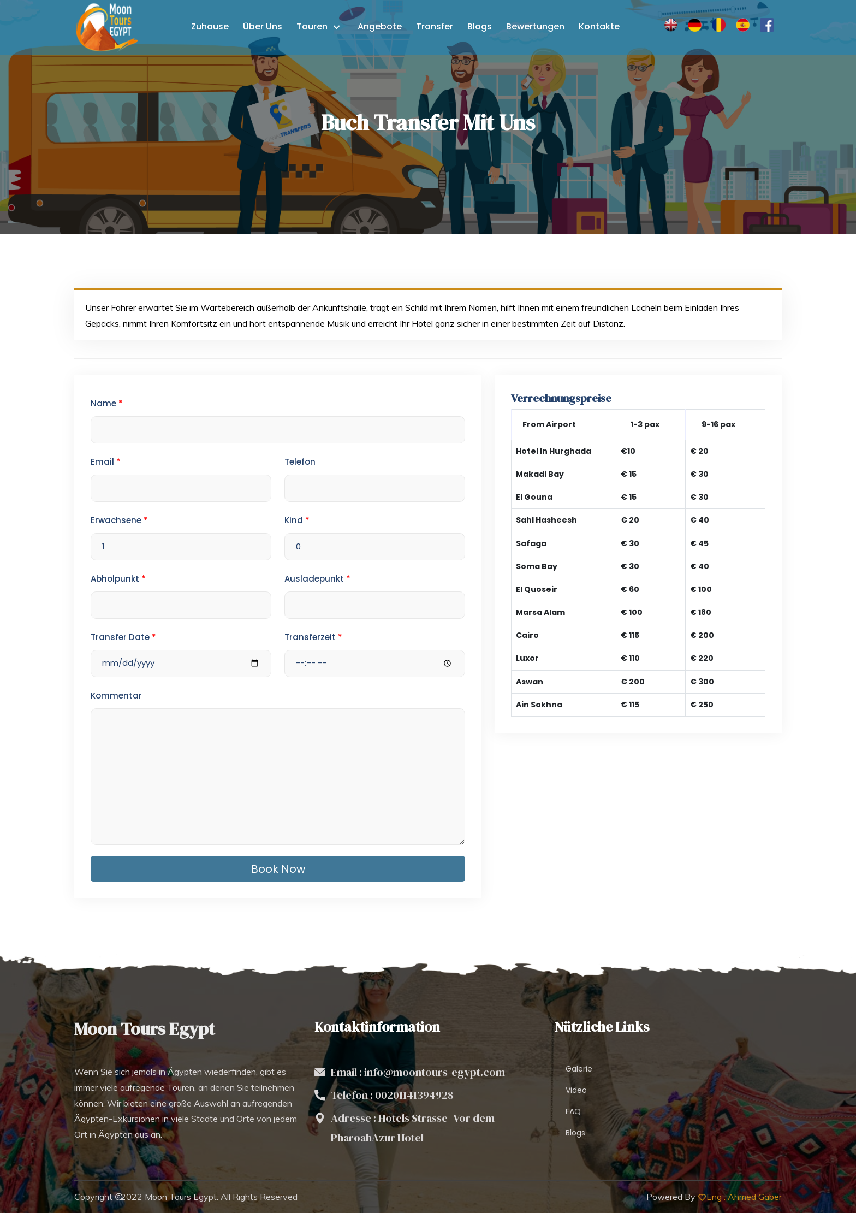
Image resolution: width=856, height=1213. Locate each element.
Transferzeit (313, 637)
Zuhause (210, 26)
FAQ (573, 1111)
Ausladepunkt (317, 578)
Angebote (380, 26)
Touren (313, 26)
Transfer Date (123, 637)
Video (576, 1090)
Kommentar (116, 695)
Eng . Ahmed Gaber (744, 1196)
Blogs (479, 26)
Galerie (579, 1068)
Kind (297, 520)
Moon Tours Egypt (181, 1196)
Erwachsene (119, 520)
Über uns (262, 26)
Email (106, 462)
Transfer (434, 26)
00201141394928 (414, 1095)
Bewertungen (535, 26)
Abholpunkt (118, 578)
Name (107, 403)
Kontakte (599, 26)
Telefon (300, 462)
